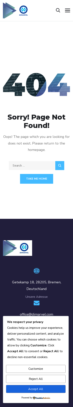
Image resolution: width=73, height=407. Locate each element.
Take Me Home (36, 179)
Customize (35, 369)
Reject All (36, 379)
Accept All (35, 389)
